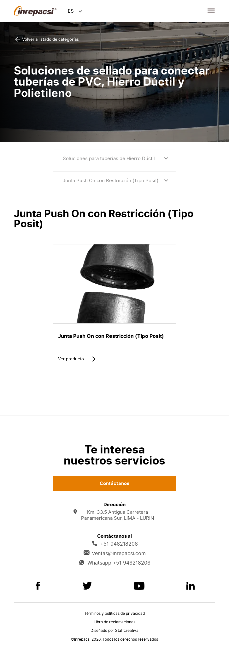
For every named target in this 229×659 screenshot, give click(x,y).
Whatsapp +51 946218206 (114, 563)
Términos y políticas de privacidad (114, 613)
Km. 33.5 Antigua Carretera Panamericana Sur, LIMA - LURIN (113, 515)
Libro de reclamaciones (114, 622)
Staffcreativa (126, 630)
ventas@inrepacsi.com (114, 553)
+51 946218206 (114, 544)
